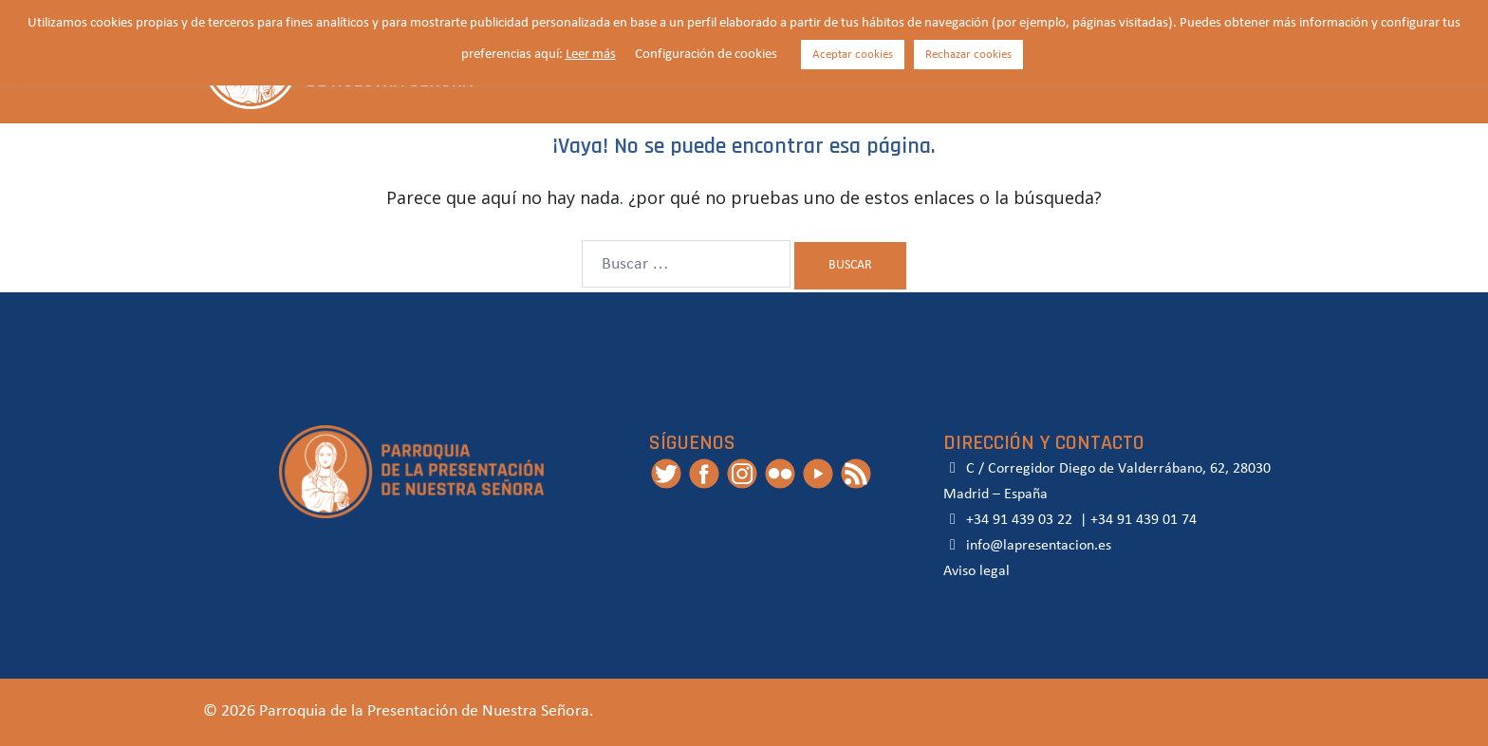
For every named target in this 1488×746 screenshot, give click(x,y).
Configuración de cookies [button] (706, 54)
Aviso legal (976, 571)
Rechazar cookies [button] (968, 54)
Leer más (591, 54)
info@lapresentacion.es (1027, 545)
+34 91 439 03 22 (1017, 520)
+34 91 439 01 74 (1143, 520)
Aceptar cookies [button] (852, 54)
